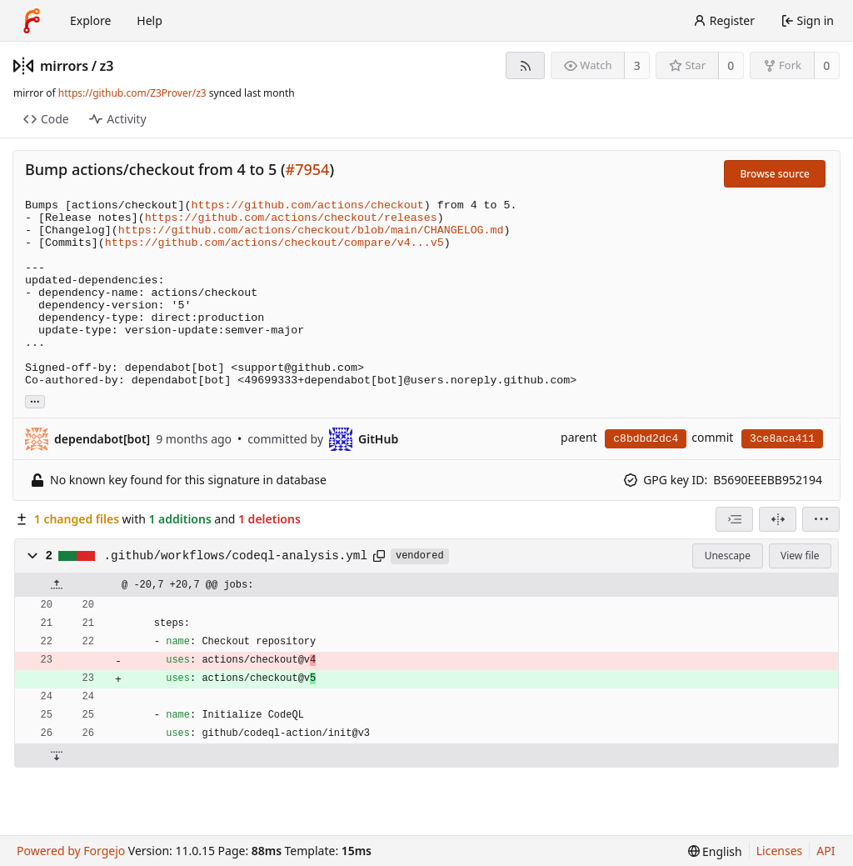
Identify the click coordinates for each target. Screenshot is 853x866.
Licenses (779, 850)
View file (800, 555)
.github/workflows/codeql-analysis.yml (235, 556)
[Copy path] (379, 556)
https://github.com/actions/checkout (308, 205)
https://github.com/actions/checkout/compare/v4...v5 (274, 243)
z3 (107, 66)
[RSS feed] (525, 65)
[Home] (31, 21)
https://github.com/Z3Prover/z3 (132, 93)
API (825, 850)
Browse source (775, 174)
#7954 (308, 169)
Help (149, 20)
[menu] (821, 519)
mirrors (64, 66)
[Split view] (777, 519)
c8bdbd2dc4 (645, 439)
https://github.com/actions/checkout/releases (291, 218)
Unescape (728, 555)
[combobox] (734, 519)
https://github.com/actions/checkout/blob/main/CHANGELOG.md (311, 230)
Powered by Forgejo (71, 850)
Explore (90, 20)
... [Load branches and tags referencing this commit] (35, 400)
